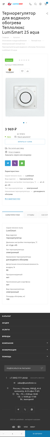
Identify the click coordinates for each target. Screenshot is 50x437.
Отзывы (30, 215)
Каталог (6, 316)
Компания (7, 343)
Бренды (6, 336)
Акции (5, 323)
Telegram (8, 163)
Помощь (6, 356)
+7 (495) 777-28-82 (19, 378)
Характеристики (12, 215)
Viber (15, 163)
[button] (23, 123)
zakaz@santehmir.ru (27, 383)
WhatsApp (22, 163)
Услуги (6, 329)
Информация (9, 350)
